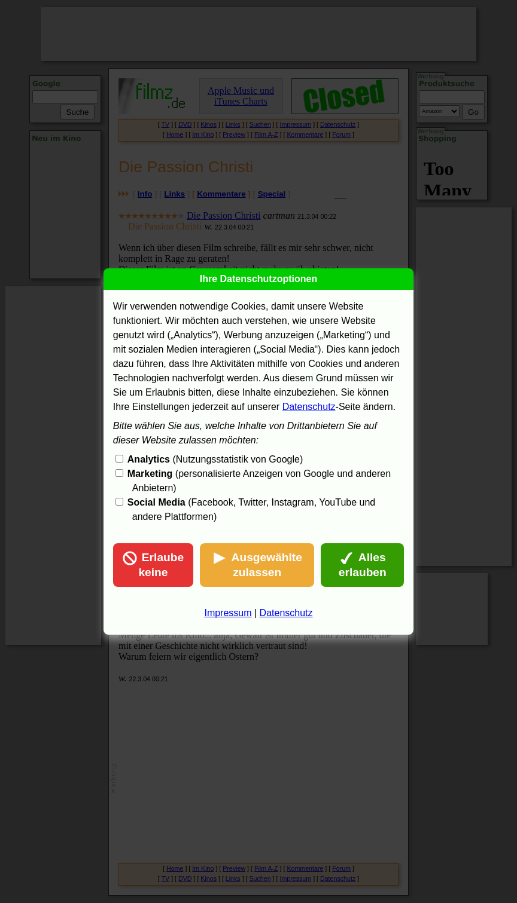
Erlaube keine (153, 564)
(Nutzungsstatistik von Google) (215, 459)
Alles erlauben (363, 564)
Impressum (227, 613)
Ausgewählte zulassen (257, 564)
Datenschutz (309, 407)
